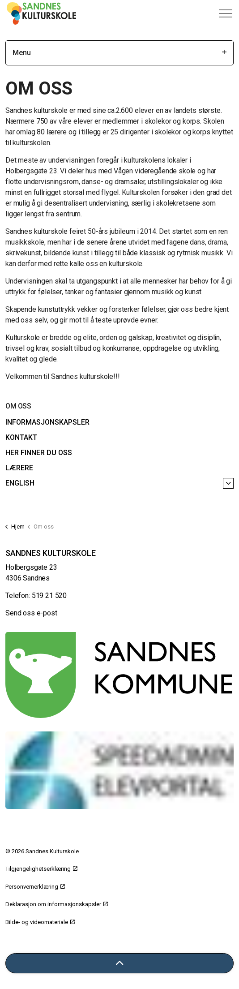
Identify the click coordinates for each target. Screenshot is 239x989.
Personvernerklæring (35, 886)
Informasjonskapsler (47, 422)
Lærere (19, 468)
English (19, 483)
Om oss (18, 406)
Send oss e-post (31, 613)
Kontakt (21, 437)
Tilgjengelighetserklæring (41, 868)
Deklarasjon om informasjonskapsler (56, 904)
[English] (228, 483)
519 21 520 (49, 595)
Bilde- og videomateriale (40, 922)
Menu (119, 52)
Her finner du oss (38, 452)
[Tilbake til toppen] (119, 963)
